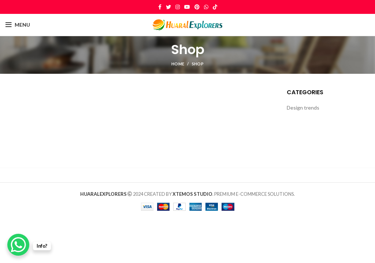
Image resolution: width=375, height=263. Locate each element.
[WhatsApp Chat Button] (18, 245)
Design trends (303, 107)
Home (177, 63)
